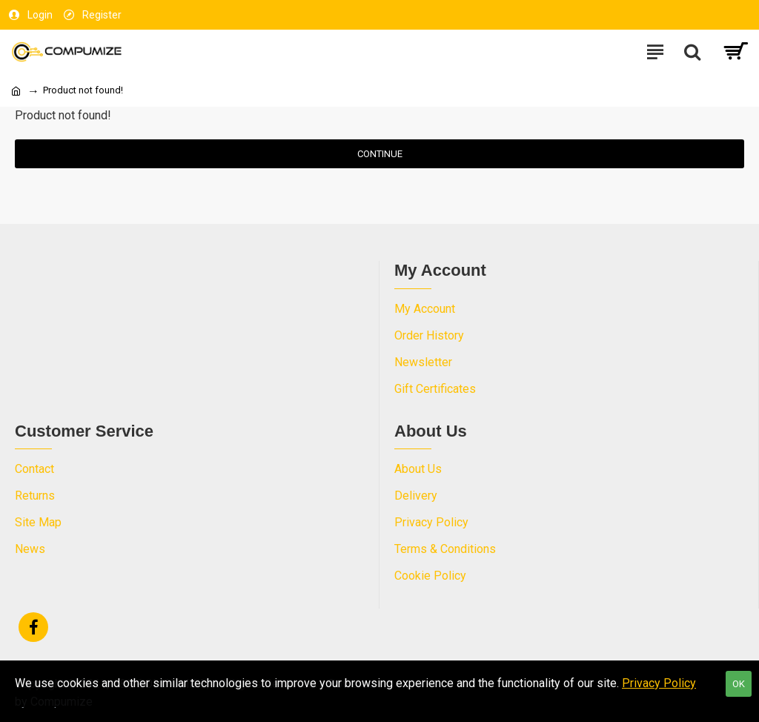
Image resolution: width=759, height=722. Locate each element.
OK (738, 683)
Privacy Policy (659, 683)
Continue (379, 153)
